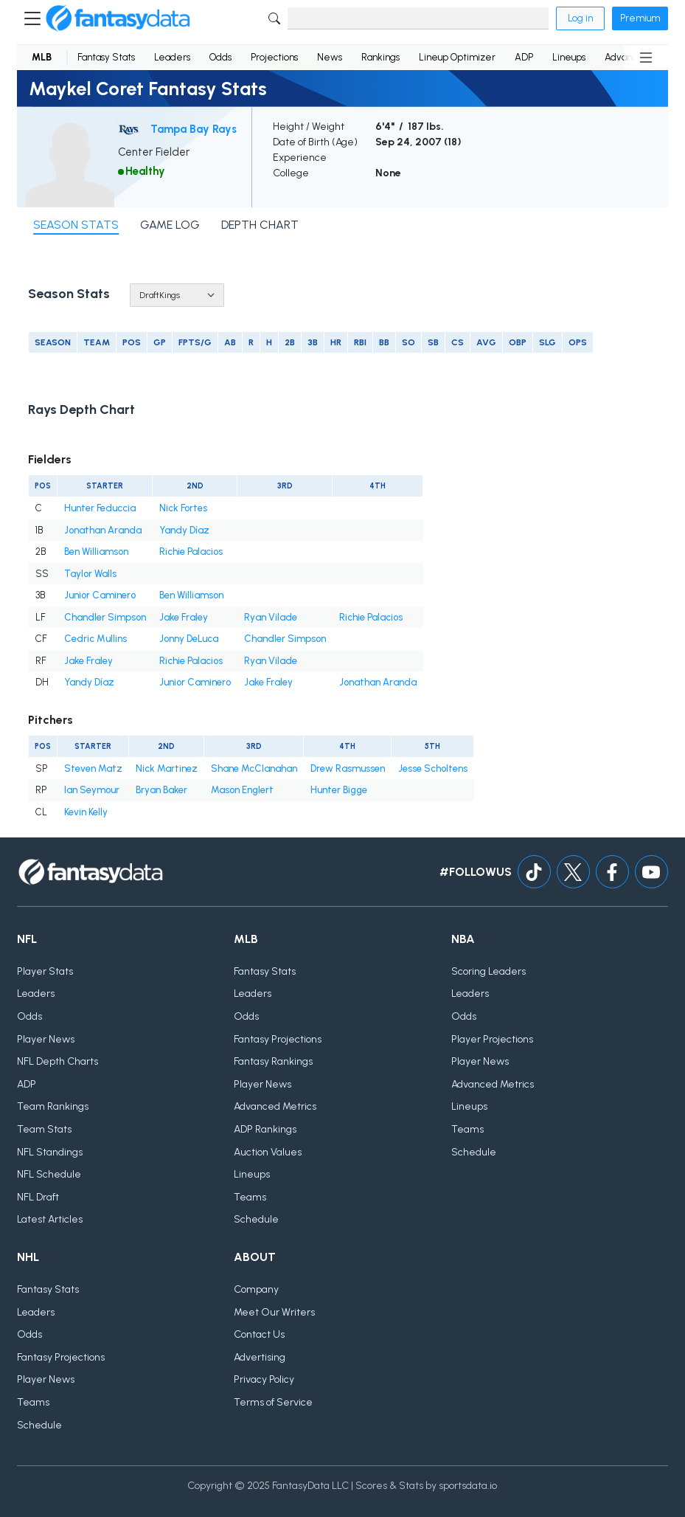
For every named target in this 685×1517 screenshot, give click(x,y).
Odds (220, 57)
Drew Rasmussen (347, 768)
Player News (45, 1039)
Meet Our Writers (274, 1312)
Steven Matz (93, 768)
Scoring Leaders (488, 971)
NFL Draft (38, 1197)
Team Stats (44, 1129)
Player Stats (45, 971)
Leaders (172, 57)
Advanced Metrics (275, 1106)
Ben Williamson (96, 551)
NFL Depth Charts (57, 1061)
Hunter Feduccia (100, 508)
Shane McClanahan (254, 768)
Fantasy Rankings (273, 1061)
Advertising (259, 1357)
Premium (640, 18)
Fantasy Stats (106, 57)
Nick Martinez (167, 768)
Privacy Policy (264, 1379)
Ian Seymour (91, 789)
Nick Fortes (183, 508)
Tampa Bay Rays (193, 129)
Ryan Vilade (270, 617)
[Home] (118, 18)
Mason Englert (242, 789)
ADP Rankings (265, 1129)
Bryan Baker (161, 789)
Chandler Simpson (105, 617)
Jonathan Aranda (103, 530)
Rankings (380, 57)
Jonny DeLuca (188, 638)
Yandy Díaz (184, 530)
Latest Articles (50, 1219)
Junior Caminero (100, 595)
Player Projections (492, 1039)
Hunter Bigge (338, 789)
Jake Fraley (183, 617)
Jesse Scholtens (432, 768)
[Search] (418, 18)
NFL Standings (50, 1152)
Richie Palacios (191, 551)
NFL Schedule (49, 1174)
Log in (580, 18)
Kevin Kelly (86, 812)
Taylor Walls (90, 573)
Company (256, 1289)
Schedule (256, 1219)
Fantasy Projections (277, 1039)
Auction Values (268, 1152)
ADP (524, 57)
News (329, 57)
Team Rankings (52, 1106)
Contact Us (259, 1334)
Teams (250, 1197)
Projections (274, 57)
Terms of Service (273, 1402)
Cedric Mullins (95, 638)
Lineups (568, 57)
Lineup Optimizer (457, 57)
